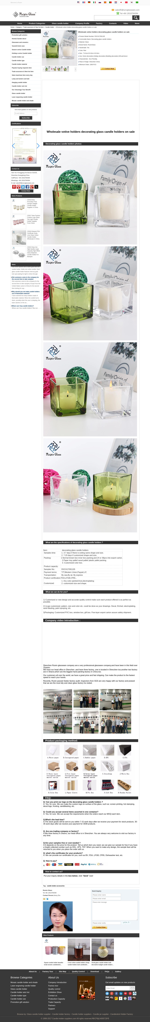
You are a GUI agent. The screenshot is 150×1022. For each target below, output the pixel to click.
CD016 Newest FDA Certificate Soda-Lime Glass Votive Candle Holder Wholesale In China (33, 235)
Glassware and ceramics (20, 42)
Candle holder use (18, 57)
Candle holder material (19, 64)
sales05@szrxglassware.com (127, 10)
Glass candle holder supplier (39, 1014)
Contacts (113, 23)
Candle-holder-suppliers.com (64, 1019)
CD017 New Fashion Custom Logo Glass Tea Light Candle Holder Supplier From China (33, 219)
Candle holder (49, 27)
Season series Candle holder (21, 49)
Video (125, 23)
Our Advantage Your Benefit (21, 90)
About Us (33, 971)
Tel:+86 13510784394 (129, 13)
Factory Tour (48, 971)
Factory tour (53, 986)
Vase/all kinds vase (18, 46)
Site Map (62, 971)
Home (19, 23)
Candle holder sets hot (19, 86)
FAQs (107, 971)
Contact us (52, 996)
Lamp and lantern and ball (20, 79)
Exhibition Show (55, 992)
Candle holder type (18, 60)
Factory (99, 23)
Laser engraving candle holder (22, 97)
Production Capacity (56, 999)
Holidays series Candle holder (22, 53)
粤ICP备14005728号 (100, 1019)
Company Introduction (57, 982)
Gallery (118, 971)
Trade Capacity (54, 1002)
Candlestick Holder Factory (121, 1014)
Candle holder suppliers (81, 1014)
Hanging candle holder (19, 82)
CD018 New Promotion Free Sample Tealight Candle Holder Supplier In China (32, 203)
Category (19, 27)
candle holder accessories (56, 886)
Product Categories (37, 23)
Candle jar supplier (101, 1014)
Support (51, 1009)
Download (95, 971)
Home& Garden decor (19, 39)
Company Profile (82, 23)
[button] (38, 145)
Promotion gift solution (19, 35)
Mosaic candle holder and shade (23, 101)
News (137, 23)
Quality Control (78, 971)
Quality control (54, 989)
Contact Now (25, 191)
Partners (51, 1005)
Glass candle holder (60, 23)
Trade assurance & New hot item (33, 27)
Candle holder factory (61, 1014)
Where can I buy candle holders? (23, 306)
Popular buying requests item (22, 68)
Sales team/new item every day (22, 75)
